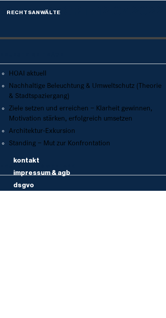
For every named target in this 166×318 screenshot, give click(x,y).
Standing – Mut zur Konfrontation (59, 143)
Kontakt (26, 160)
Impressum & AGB (41, 173)
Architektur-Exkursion (42, 131)
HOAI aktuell (27, 73)
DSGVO (23, 185)
